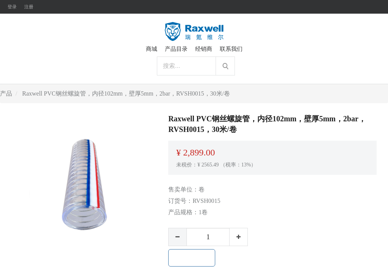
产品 (6, 93)
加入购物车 (192, 258)
